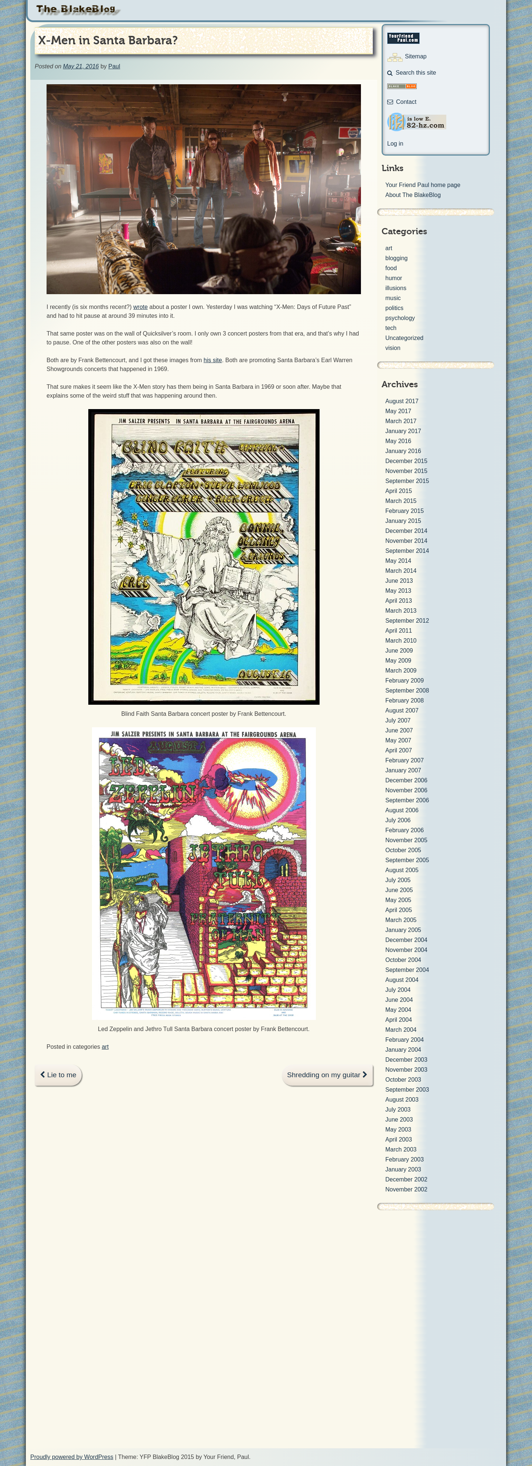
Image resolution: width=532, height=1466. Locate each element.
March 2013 (401, 611)
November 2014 (406, 541)
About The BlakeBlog (413, 195)
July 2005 (398, 880)
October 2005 (403, 850)
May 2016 (398, 441)
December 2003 (406, 1060)
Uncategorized (404, 338)
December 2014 (406, 531)
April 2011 (398, 630)
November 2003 (406, 1070)
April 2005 (398, 910)
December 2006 (406, 780)
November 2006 (406, 790)
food (391, 268)
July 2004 (398, 990)
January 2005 (403, 930)
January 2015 (403, 521)
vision (392, 348)
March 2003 (401, 1149)
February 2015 (404, 511)
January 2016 (403, 451)
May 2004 (398, 1010)
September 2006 (407, 800)
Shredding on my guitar (327, 1075)
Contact (401, 102)
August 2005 (402, 870)
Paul (114, 66)
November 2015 (406, 471)
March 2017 (401, 421)
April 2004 (398, 1020)
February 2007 (404, 760)
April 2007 (398, 750)
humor (393, 278)
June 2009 (399, 650)
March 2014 (401, 571)
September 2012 (407, 621)
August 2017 (402, 401)
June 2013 (399, 581)
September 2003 (407, 1089)
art (105, 1047)
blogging (396, 258)
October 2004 (403, 960)
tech (390, 328)
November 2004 (406, 950)
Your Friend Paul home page (422, 185)
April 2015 (398, 491)
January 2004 (403, 1050)
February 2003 (404, 1159)
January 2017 (403, 431)
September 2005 (407, 860)
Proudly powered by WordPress (71, 1457)
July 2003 (398, 1109)
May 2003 (398, 1129)
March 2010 (401, 640)
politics (394, 308)
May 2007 (398, 740)
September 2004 (407, 970)
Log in (395, 143)
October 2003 (403, 1079)
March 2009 (401, 670)
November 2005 (406, 840)
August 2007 (402, 710)
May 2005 (398, 900)
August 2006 (402, 810)
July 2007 (398, 720)
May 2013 (398, 591)
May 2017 (398, 411)
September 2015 (407, 481)
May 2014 (398, 561)
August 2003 (402, 1099)
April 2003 (398, 1139)
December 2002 (406, 1179)
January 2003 (403, 1169)
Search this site (411, 72)
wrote (140, 307)
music (393, 298)
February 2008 (404, 700)
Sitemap (416, 56)
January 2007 (403, 770)
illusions (395, 288)
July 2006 (398, 820)
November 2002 (406, 1189)
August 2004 (402, 980)
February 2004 (404, 1040)
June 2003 (399, 1119)
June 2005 (399, 890)
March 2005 (401, 920)
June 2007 (399, 730)
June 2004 (399, 1000)
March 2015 (401, 501)
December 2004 (406, 940)
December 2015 (406, 461)
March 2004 (401, 1030)
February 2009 (404, 680)
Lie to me (58, 1075)
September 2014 (407, 551)
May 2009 (398, 660)
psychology (400, 318)
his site (213, 360)
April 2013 (398, 601)
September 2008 (407, 690)
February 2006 (404, 830)
